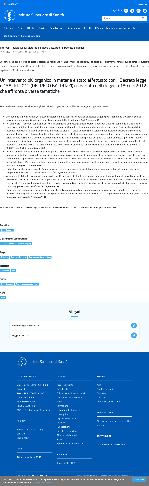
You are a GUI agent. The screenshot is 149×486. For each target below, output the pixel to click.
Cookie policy (23, 438)
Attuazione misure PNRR (29, 457)
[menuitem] (9, 28)
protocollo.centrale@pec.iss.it (36, 410)
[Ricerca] (121, 18)
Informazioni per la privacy (30, 429)
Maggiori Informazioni (42, 482)
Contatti (21, 433)
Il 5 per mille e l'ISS (66, 463)
